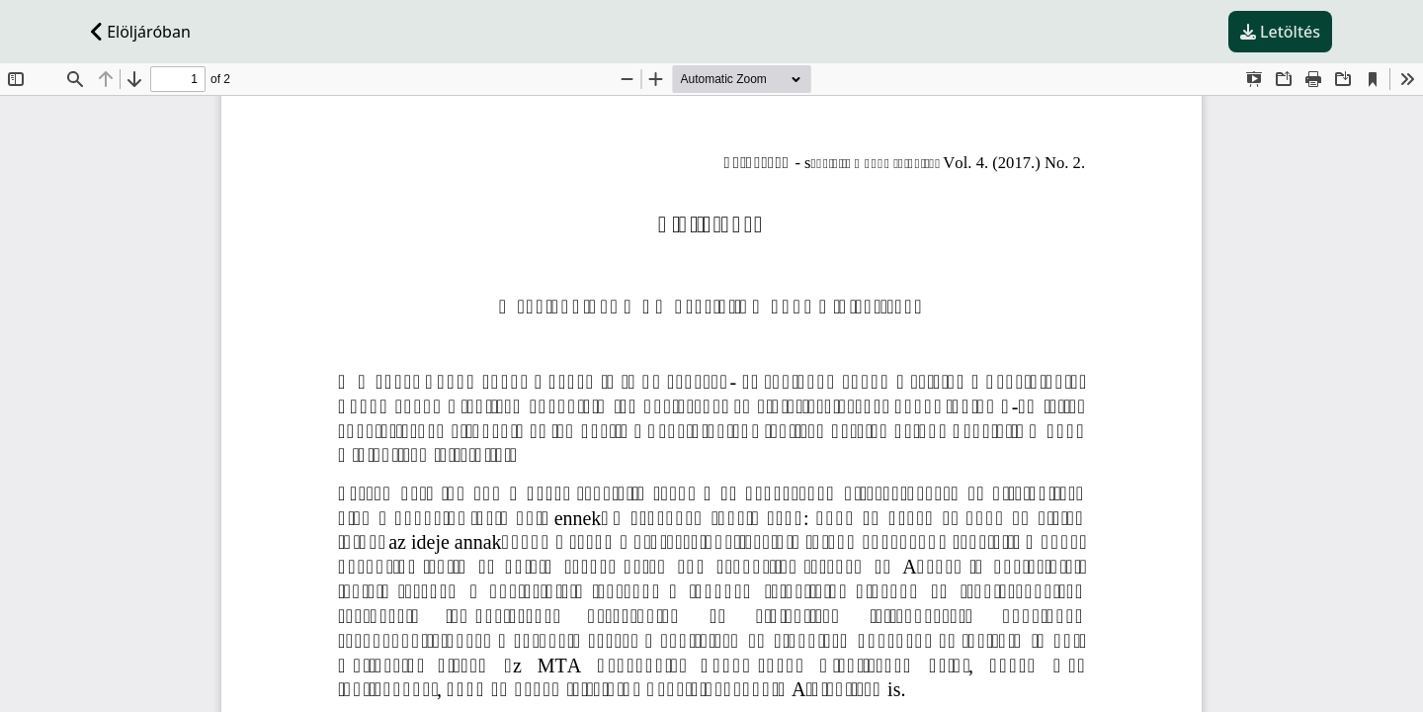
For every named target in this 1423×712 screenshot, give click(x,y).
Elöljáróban (141, 32)
